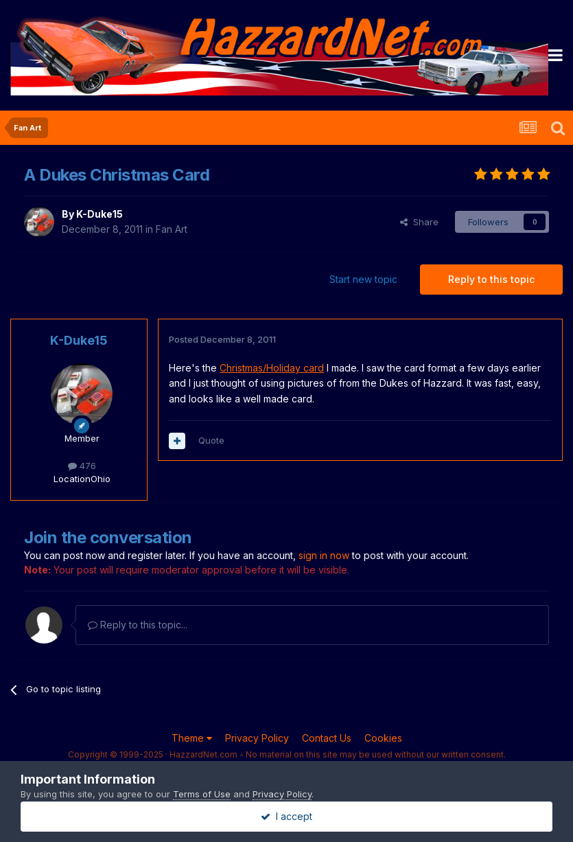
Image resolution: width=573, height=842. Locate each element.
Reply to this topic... (137, 624)
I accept (286, 816)
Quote (211, 440)
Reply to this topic (491, 279)
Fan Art (171, 229)
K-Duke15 (99, 214)
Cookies (383, 738)
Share (419, 221)
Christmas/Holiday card (272, 368)
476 (82, 465)
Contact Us (326, 738)
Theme (192, 738)
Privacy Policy (257, 738)
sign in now (324, 555)
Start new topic (363, 279)
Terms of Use (202, 793)
